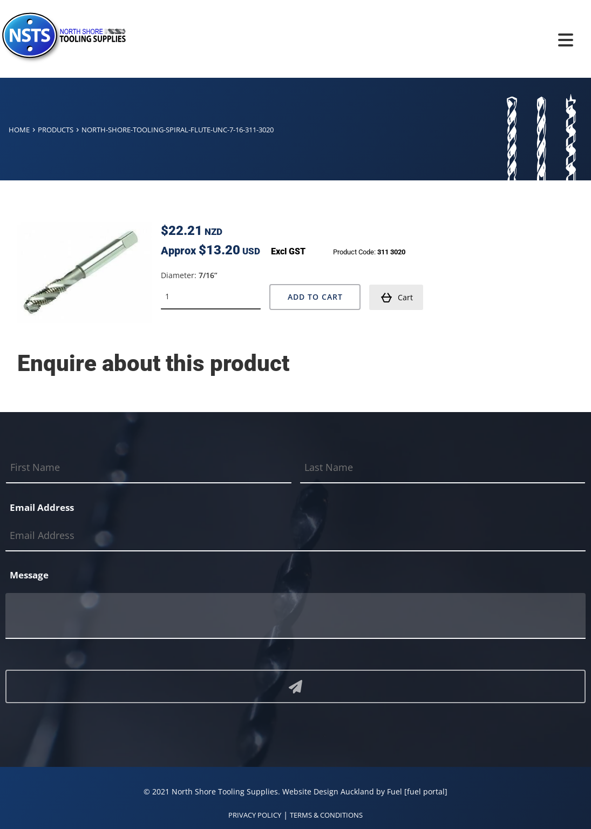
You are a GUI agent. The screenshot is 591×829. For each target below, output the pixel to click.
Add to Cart (315, 297)
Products (55, 129)
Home (19, 129)
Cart (396, 297)
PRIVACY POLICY (254, 815)
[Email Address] (295, 535)
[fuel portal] (425, 791)
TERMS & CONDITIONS (326, 815)
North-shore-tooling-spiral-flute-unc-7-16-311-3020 (177, 129)
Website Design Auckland (328, 791)
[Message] (295, 616)
